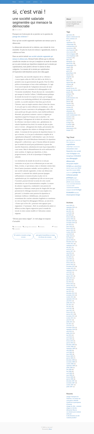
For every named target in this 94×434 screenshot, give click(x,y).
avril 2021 (69, 213)
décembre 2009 (70, 344)
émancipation (70, 128)
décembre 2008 (70, 360)
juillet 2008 (69, 367)
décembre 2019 (70, 220)
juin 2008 (68, 369)
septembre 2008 (70, 365)
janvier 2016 (69, 264)
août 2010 (69, 331)
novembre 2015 (70, 266)
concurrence (69, 48)
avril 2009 (69, 352)
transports (69, 118)
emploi (68, 67)
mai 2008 (68, 371)
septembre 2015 (70, 270)
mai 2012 (68, 306)
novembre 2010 (70, 327)
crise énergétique (71, 56)
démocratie (69, 63)
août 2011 (69, 320)
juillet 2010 (69, 333)
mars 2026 (69, 205)
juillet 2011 (69, 322)
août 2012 (69, 301)
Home (14, 2)
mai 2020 (68, 215)
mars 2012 (69, 310)
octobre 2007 (69, 384)
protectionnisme (70, 98)
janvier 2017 (69, 251)
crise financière (70, 50)
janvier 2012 (69, 314)
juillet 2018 (69, 236)
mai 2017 (68, 247)
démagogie (69, 61)
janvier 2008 (69, 379)
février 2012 (69, 312)
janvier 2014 (69, 285)
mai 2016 (68, 257)
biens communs (70, 38)
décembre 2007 (70, 381)
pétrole (68, 101)
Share (54, 226)
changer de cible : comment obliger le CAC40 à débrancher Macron (73, 408)
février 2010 (69, 341)
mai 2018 (68, 238)
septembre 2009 (70, 348)
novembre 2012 (70, 295)
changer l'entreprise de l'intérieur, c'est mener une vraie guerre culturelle (73, 398)
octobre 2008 (69, 363)
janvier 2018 (69, 240)
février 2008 (69, 377)
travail (68, 120)
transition (68, 117)
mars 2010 (69, 339)
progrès (68, 96)
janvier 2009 (69, 358)
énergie (68, 130)
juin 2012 (68, 304)
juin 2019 (68, 224)
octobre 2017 (69, 243)
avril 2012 (69, 308)
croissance (69, 57)
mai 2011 (68, 323)
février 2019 (69, 228)
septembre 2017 (70, 245)
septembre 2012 (70, 299)
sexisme (68, 107)
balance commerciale (72, 36)
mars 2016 (69, 260)
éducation (69, 126)
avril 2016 (69, 259)
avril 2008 (69, 373)
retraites (42, 226)
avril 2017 (69, 249)
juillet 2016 (69, 255)
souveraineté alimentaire (75, 183)
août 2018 (69, 234)
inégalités (69, 77)
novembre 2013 (70, 287)
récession (68, 105)
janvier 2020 (69, 219)
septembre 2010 (70, 329)
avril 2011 (69, 325)
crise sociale (17, 226)
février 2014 (69, 283)
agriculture (69, 35)
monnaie (68, 84)
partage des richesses (20, 37)
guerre (68, 71)
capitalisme (69, 42)
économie (17, 229)
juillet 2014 (69, 278)
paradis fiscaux (70, 88)
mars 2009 (69, 354)
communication (70, 46)
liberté (68, 80)
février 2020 (69, 217)
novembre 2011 (70, 316)
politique (68, 94)
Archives (21, 2)
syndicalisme (69, 113)
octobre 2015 (69, 268)
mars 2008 (69, 375)
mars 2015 (69, 274)
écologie (68, 122)
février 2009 (69, 356)
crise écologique (70, 54)
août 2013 (69, 289)
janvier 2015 (69, 276)
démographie (69, 65)
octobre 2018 (69, 232)
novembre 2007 (70, 383)
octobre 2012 (69, 297)
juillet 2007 (69, 386)
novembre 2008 (70, 362)
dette (67, 59)
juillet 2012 (69, 302)
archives (35, 2)
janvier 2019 (69, 230)
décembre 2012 (70, 293)
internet (68, 75)
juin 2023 (68, 209)
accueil (28, 2)
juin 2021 (68, 211)
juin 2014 (68, 280)
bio (67, 40)
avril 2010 (69, 337)
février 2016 (69, 262)
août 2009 (69, 350)
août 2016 (69, 253)
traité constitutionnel (71, 115)
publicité (68, 99)
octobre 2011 (69, 318)
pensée (68, 92)
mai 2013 (68, 291)
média (68, 86)
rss (41, 2)
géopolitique (69, 73)
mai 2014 (68, 281)
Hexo (50, 429)
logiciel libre (69, 82)
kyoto (67, 78)
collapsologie (70, 44)
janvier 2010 (69, 342)
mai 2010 (68, 335)
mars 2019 (69, 226)
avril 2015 (69, 272)
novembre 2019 (70, 222)
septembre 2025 (70, 207)
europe (68, 69)
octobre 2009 (69, 346)
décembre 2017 (70, 241)
